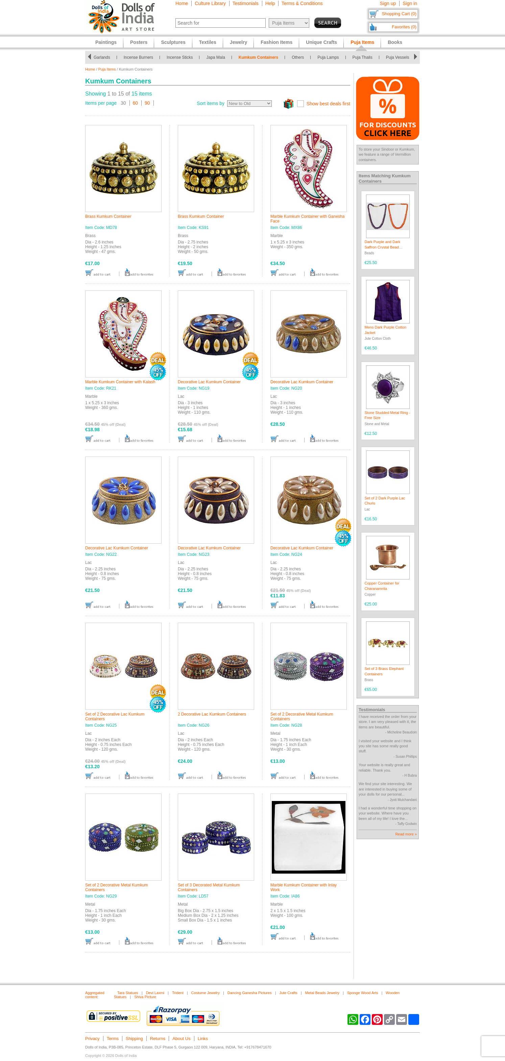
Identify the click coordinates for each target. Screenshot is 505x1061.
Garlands (102, 57)
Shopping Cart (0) (399, 13)
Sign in (410, 3)
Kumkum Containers (258, 57)
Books (395, 42)
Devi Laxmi (155, 993)
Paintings (106, 42)
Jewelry (238, 42)
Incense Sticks (180, 57)
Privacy (92, 1038)
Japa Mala (215, 57)
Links (203, 1038)
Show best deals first (328, 103)
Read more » (406, 834)
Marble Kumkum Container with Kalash (120, 382)
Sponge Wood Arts (362, 993)
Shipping (134, 1038)
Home (181, 3)
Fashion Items (276, 42)
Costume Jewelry (205, 993)
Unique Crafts (321, 42)
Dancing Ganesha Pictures (249, 993)
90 (147, 103)
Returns (158, 1038)
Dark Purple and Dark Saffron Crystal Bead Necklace (383, 247)
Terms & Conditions (302, 3)
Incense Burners (138, 57)
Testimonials (246, 3)
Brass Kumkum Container (108, 216)
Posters (138, 42)
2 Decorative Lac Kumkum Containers (212, 714)
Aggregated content (94, 995)
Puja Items (107, 69)
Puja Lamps (328, 57)
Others (298, 57)
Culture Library (210, 3)
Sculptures (173, 42)
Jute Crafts (288, 993)
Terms (113, 1038)
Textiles (207, 42)
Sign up (388, 3)
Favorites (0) (404, 26)
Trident (178, 993)
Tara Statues (127, 993)
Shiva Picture (145, 997)
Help (270, 3)
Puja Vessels (397, 57)
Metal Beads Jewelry (322, 993)
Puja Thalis (362, 57)
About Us (181, 1038)
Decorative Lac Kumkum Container (209, 382)
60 (135, 103)
